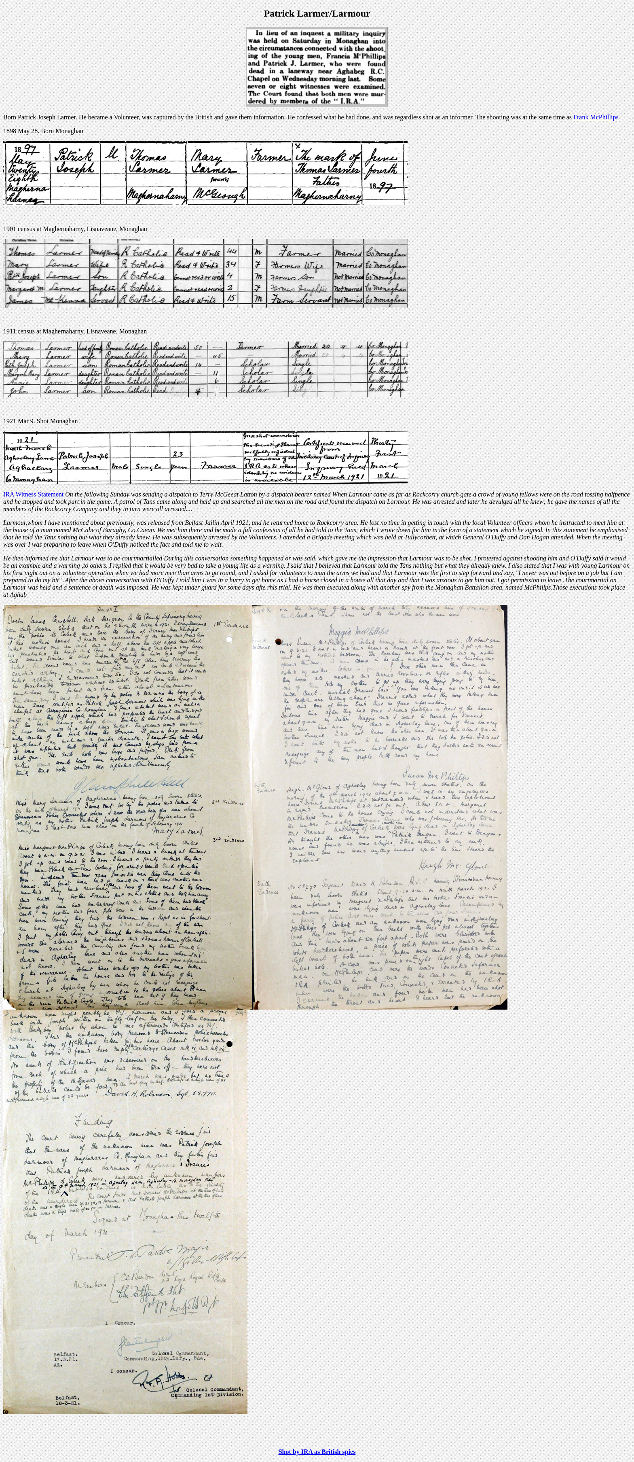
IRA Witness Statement (33, 494)
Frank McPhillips (595, 117)
